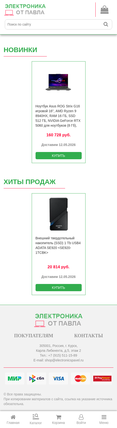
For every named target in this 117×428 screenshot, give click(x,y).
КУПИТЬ (58, 156)
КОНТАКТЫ (88, 335)
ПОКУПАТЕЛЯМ (33, 335)
